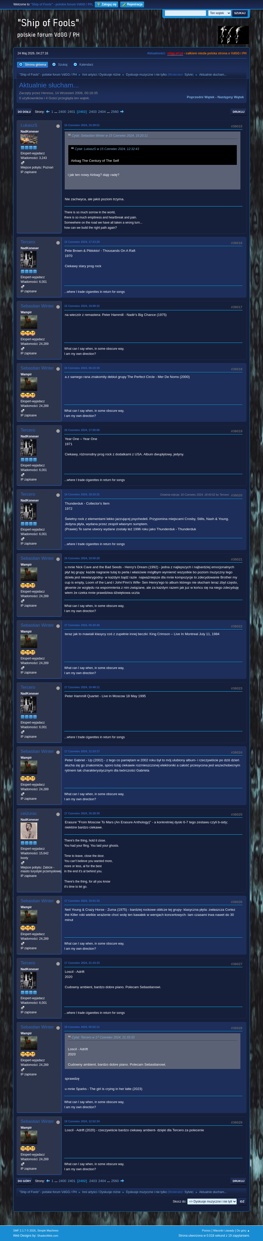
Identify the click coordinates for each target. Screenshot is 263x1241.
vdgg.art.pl (175, 53)
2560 (115, 112)
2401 (71, 112)
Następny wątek (231, 97)
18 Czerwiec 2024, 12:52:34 (82, 1121)
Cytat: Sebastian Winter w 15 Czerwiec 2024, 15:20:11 (110, 135)
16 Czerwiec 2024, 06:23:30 (82, 367)
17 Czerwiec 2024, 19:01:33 (82, 900)
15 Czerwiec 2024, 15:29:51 (82, 125)
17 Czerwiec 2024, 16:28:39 (82, 813)
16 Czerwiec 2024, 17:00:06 (82, 430)
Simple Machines (48, 1230)
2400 (62, 112)
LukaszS (29, 125)
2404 (102, 112)
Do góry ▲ (243, 1230)
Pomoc (206, 1230)
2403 (93, 112)
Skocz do (179, 1201)
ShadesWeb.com (47, 1235)
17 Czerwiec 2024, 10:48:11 (82, 687)
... (56, 112)
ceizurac (29, 813)
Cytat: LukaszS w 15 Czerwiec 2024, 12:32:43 (107, 149)
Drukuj (239, 111)
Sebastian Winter (37, 306)
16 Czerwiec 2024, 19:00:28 (82, 558)
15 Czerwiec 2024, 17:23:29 (82, 241)
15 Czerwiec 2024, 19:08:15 (82, 305)
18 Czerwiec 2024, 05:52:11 (82, 1026)
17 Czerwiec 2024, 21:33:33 (82, 962)
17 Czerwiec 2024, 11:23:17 (82, 751)
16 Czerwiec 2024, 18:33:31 (82, 494)
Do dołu (24, 111)
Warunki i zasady (223, 1230)
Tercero (28, 241)
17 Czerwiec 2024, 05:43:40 (82, 625)
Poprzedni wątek (200, 97)
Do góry (24, 1181)
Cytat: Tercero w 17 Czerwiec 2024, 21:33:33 (103, 1037)
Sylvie (188, 74)
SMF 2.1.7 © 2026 (24, 1230)
